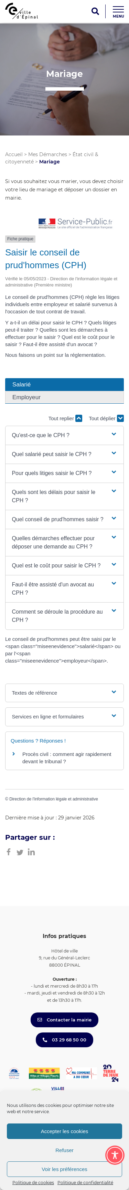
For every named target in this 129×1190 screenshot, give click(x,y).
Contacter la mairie (64, 1019)
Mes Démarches (47, 154)
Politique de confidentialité (85, 1182)
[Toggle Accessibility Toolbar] (115, 1155)
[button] (64, 435)
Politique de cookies (33, 1182)
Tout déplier (106, 418)
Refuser (64, 1150)
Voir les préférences (64, 1169)
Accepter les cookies (64, 1131)
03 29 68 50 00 (64, 1039)
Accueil (14, 154)
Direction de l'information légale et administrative (53, 799)
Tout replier (65, 418)
